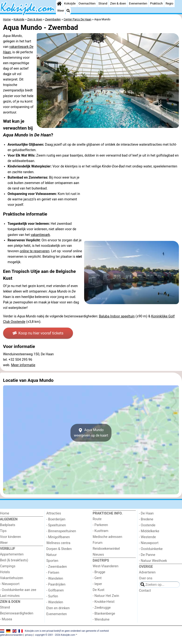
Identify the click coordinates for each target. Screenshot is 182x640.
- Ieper (97, 584)
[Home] (59, 3)
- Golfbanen (55, 590)
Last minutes (10, 596)
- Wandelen (54, 579)
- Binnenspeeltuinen (61, 531)
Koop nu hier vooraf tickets (38, 333)
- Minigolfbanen (58, 537)
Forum (97, 543)
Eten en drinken (58, 608)
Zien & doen (118, 3)
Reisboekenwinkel (106, 549)
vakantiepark (40, 235)
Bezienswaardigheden (16, 613)
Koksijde (70, 3)
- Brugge (99, 572)
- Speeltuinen (56, 525)
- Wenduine (101, 619)
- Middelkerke (149, 531)
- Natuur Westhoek (153, 561)
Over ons (145, 578)
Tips (3, 531)
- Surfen (52, 596)
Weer (60, 10)
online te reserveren (34, 251)
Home (4, 513)
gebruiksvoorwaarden (11, 635)
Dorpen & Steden (59, 549)
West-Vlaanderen (105, 566)
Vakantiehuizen (11, 578)
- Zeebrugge (102, 608)
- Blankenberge (104, 614)
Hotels (5, 572)
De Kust (99, 590)
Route (97, 519)
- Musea (6, 619)
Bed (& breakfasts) (14, 560)
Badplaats (7, 525)
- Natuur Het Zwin (106, 596)
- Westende (147, 537)
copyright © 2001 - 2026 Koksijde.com (55, 635)
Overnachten (87, 3)
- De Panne (147, 555)
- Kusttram (100, 531)
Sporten (52, 561)
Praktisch (156, 3)
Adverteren (147, 572)
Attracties (53, 513)
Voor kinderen (10, 537)
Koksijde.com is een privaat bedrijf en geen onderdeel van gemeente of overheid (67, 631)
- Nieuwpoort (9, 584)
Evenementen (138, 3)
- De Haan (146, 513)
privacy (29, 635)
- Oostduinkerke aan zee (18, 590)
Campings (7, 566)
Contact (145, 591)
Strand (102, 3)
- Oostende (147, 525)
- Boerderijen (55, 519)
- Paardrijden (56, 584)
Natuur (51, 555)
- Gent (97, 578)
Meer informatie (23, 365)
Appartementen (11, 554)
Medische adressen (107, 537)
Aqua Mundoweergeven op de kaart (91, 432)
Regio (169, 3)
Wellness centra (58, 543)
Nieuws (98, 555)
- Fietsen (52, 573)
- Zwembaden (56, 567)
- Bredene (146, 519)
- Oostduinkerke (151, 549)
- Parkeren (100, 525)
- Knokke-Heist (103, 602)
